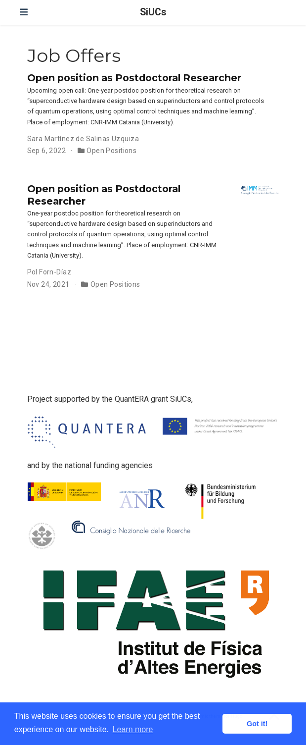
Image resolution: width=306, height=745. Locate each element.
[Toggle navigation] (24, 12)
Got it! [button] (257, 724)
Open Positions (111, 151)
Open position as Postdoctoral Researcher (134, 78)
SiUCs (153, 12)
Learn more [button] (133, 729)
